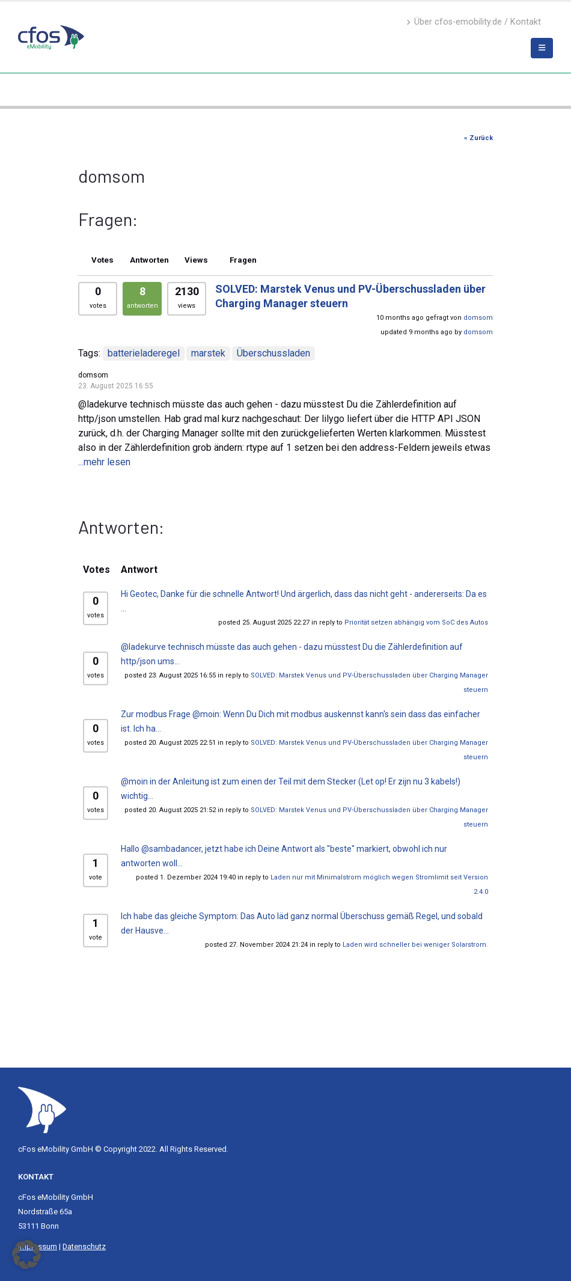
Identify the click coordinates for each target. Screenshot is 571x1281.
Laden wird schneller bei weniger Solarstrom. (415, 945)
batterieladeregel (144, 353)
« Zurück (478, 138)
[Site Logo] (42, 1109)
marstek (208, 353)
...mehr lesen (104, 462)
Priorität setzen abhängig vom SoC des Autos (416, 622)
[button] (26, 1254)
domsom (478, 318)
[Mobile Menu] (542, 48)
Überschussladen (273, 353)
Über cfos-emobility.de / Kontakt (473, 22)
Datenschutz (84, 1246)
